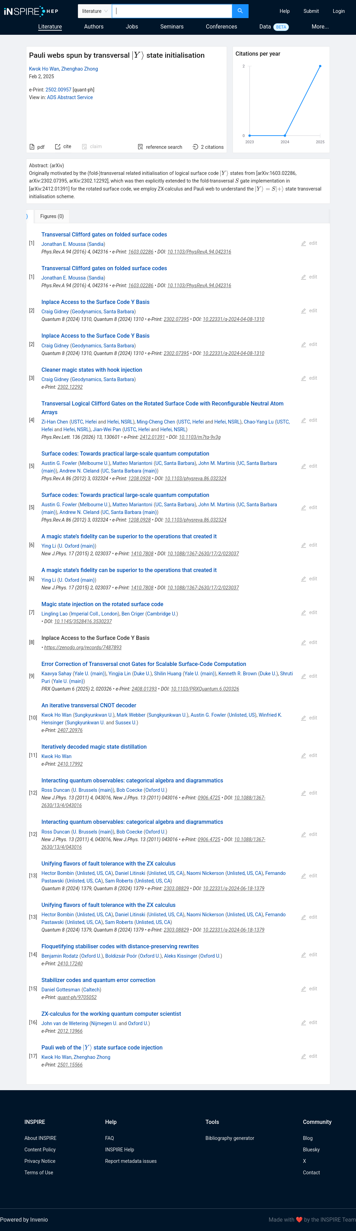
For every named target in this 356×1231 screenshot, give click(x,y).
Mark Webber (131, 715)
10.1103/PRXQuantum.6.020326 (205, 689)
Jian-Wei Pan (107, 429)
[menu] (303, 11)
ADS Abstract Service (70, 97)
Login (339, 11)
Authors (94, 26)
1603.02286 (140, 252)
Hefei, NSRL (120, 422)
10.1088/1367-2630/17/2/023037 (203, 553)
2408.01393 (144, 689)
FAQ (109, 1138)
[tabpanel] (178, 654)
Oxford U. (155, 790)
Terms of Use (38, 1172)
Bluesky (311, 1149)
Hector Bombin (57, 873)
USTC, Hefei (84, 422)
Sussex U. (126, 722)
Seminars (172, 26)
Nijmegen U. (104, 1023)
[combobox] (172, 11)
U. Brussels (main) (93, 790)
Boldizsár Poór (121, 956)
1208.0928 (139, 478)
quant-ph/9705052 (76, 997)
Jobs (132, 26)
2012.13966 (69, 1031)
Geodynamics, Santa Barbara (103, 311)
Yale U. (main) (89, 673)
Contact (311, 1172)
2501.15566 (69, 1065)
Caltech (91, 989)
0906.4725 (209, 797)
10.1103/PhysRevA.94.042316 (200, 252)
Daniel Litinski (130, 873)
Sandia (96, 244)
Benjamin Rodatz (59, 956)
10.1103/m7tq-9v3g (200, 437)
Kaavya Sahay (56, 673)
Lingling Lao (54, 614)
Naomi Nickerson (205, 873)
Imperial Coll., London (94, 614)
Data (265, 26)
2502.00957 (59, 89)
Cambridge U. (161, 614)
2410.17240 (69, 963)
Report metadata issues (130, 1161)
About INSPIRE (40, 1138)
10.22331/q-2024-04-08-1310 (234, 319)
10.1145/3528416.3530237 (83, 621)
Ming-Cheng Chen (156, 422)
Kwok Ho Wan (44, 69)
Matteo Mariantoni (132, 463)
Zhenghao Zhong (79, 69)
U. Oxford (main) (77, 546)
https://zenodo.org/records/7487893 (82, 647)
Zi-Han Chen (54, 422)
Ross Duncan (55, 790)
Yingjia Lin (119, 673)
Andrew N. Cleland (79, 471)
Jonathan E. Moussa (63, 244)
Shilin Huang (167, 673)
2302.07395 (176, 319)
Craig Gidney (54, 311)
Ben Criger (132, 614)
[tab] (49, 216)
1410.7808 (142, 553)
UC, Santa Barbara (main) (129, 471)
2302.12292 (69, 387)
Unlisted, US (241, 715)
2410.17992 (69, 764)
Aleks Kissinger (180, 956)
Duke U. (142, 673)
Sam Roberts (119, 881)
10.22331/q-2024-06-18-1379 (234, 888)
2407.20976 (69, 730)
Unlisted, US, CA (94, 873)
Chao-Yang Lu (259, 422)
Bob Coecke (129, 790)
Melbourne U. (94, 463)
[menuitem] (285, 11)
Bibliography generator (229, 1138)
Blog (308, 1138)
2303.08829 (176, 888)
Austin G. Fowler (59, 463)
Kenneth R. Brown (237, 673)
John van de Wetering (64, 1023)
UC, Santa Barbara (174, 463)
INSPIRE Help (119, 1149)
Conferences (221, 26)
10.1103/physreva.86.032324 (195, 478)
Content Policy (40, 1149)
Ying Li (48, 546)
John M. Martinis (217, 463)
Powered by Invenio (24, 1219)
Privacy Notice (39, 1161)
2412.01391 (152, 437)
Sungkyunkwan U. (93, 715)
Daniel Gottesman (60, 989)
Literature (50, 26)
